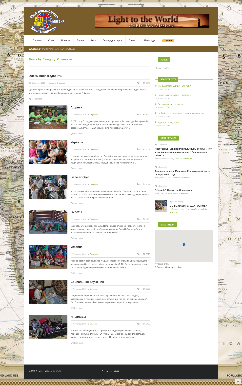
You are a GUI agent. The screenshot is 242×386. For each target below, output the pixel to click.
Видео (80, 40)
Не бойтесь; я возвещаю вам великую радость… (182, 113)
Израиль (77, 142)
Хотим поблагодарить (45, 76)
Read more (35, 99)
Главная (37, 40)
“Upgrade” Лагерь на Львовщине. (174, 190)
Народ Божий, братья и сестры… (174, 95)
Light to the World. (53, 371)
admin (177, 159)
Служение (61, 83)
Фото (93, 40)
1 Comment (162, 145)
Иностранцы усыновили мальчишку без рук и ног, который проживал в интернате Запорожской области (183, 152)
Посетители (167, 225)
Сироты (76, 212)
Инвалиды (149, 40)
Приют (133, 40)
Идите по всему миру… (169, 122)
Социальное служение (87, 282)
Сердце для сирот (112, 40)
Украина (76, 247)
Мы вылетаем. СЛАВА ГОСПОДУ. (59, 49)
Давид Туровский (196, 209)
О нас (51, 40)
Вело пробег (80, 177)
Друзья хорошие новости (170, 104)
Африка (76, 107)
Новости (65, 40)
